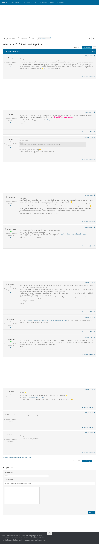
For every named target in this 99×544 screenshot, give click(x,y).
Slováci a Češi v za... (13, 38)
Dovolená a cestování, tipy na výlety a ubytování (15, 538)
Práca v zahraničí (29, 2)
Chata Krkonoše (35, 538)
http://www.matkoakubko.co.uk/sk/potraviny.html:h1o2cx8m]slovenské (47, 320)
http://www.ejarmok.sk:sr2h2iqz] (34, 397)
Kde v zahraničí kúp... (44, 38)
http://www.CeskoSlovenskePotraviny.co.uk (73, 234)
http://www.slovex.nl (52, 120)
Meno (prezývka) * (9, 472)
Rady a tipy (34, 38)
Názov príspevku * (9, 479)
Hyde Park (60, 2)
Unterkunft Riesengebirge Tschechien (31, 536)
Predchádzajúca (87, 47)
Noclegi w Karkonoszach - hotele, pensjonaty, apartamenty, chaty (26, 540)
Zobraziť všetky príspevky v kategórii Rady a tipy (17, 457)
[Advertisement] (49, 19)
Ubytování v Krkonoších (13, 536)
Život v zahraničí (15, 2)
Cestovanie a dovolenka (46, 2)
